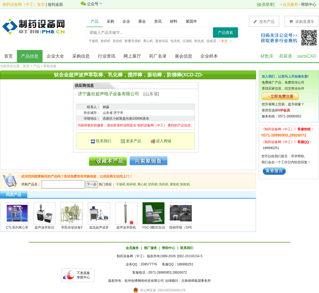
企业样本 (209, 56)
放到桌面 (55, 4)
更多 (226, 41)
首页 (8, 56)
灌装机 (174, 184)
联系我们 (103, 141)
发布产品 (264, 21)
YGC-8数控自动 (153, 227)
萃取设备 (49, 66)
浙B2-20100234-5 (190, 256)
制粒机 (185, 184)
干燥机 (121, 184)
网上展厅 (132, 56)
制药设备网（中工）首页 (24, 4)
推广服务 (150, 248)
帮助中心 (308, 4)
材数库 (266, 56)
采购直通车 (301, 21)
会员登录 (265, 4)
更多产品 (133, 141)
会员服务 (290, 4)
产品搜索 (225, 32)
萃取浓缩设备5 (72, 227)
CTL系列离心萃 (17, 227)
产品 (36, 66)
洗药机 (163, 184)
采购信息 (81, 56)
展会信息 (183, 56)
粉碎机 (131, 184)
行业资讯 (106, 56)
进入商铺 (163, 141)
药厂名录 (158, 56)
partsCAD (306, 56)
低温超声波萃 (99, 227)
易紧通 (285, 56)
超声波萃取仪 (44, 227)
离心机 (142, 184)
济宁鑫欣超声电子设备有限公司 (108, 93)
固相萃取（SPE (180, 227)
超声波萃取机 (126, 227)
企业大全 (55, 56)
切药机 (153, 184)
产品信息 (29, 56)
